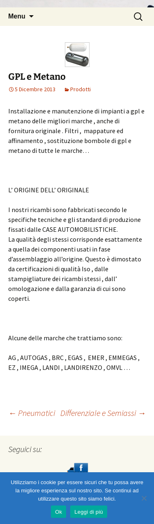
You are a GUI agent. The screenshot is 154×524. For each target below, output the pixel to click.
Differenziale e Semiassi (103, 413)
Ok (58, 512)
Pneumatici (31, 413)
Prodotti (80, 89)
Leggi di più (88, 512)
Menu (16, 16)
